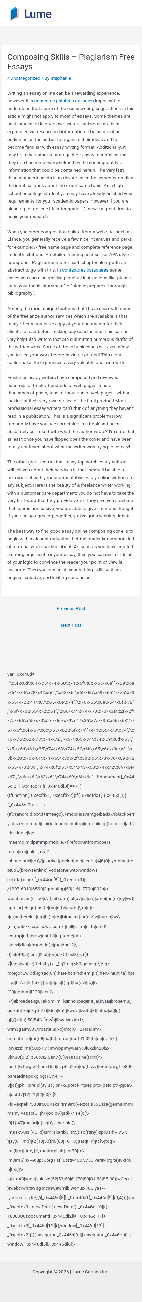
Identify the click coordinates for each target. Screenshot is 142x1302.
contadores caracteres (85, 270)
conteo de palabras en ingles (64, 100)
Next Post (71, 625)
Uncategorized (25, 78)
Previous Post (71, 608)
